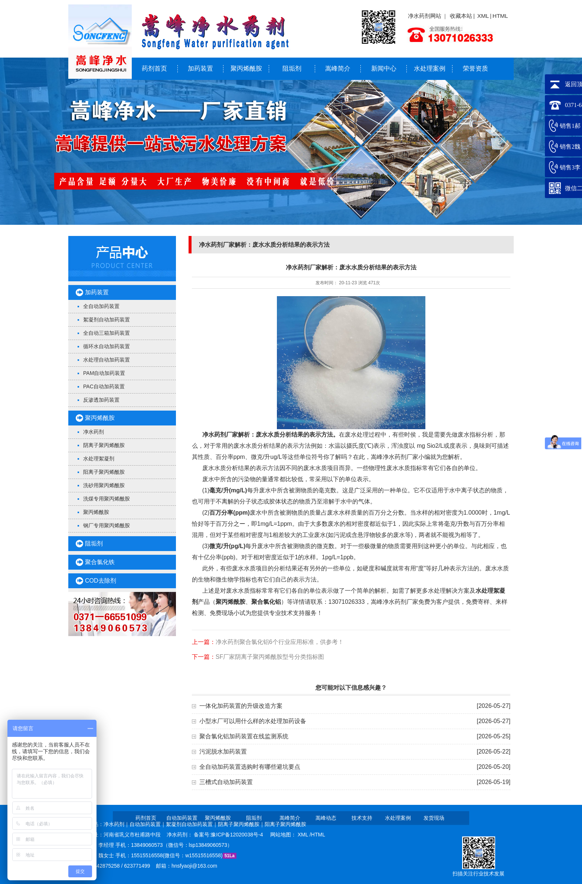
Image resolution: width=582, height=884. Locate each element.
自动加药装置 (181, 818)
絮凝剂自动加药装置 (106, 320)
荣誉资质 (475, 68)
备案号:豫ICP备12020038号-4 (229, 835)
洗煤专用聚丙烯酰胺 (106, 499)
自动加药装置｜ (148, 824)
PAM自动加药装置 (104, 373)
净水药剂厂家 (220, 434)
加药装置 (200, 68)
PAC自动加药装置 (104, 386)
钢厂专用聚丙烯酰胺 (106, 525)
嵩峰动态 (325, 818)
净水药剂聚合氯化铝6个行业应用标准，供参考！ (280, 642)
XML (483, 16)
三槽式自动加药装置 (226, 782)
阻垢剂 (291, 68)
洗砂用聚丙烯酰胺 (104, 485)
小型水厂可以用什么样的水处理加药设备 (252, 721)
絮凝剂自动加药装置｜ (192, 824)
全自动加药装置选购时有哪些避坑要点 (249, 767)
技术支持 (362, 818)
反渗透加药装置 (101, 400)
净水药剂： (180, 835)
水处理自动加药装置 (106, 360)
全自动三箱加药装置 (106, 333)
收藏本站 (461, 16)
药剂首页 (154, 68)
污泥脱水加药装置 (223, 751)
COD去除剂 (100, 580)
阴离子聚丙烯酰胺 (104, 445)
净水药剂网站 (424, 16)
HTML (500, 16)
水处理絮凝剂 (98, 459)
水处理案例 (429, 68)
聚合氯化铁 (100, 562)
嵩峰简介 (337, 68)
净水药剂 (93, 432)
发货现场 (434, 818)
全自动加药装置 (101, 306)
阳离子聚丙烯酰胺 (104, 472)
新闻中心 (383, 68)
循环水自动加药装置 (106, 346)
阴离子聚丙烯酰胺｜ (241, 824)
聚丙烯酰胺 (246, 68)
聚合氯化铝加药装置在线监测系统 (243, 736)
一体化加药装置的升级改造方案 (240, 706)
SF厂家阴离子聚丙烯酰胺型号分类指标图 (270, 657)
